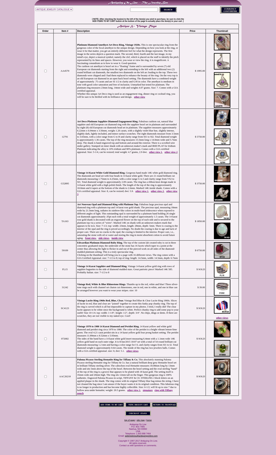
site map (141, 420)
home (149, 420)
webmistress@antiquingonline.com (141, 436)
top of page (129, 420)
